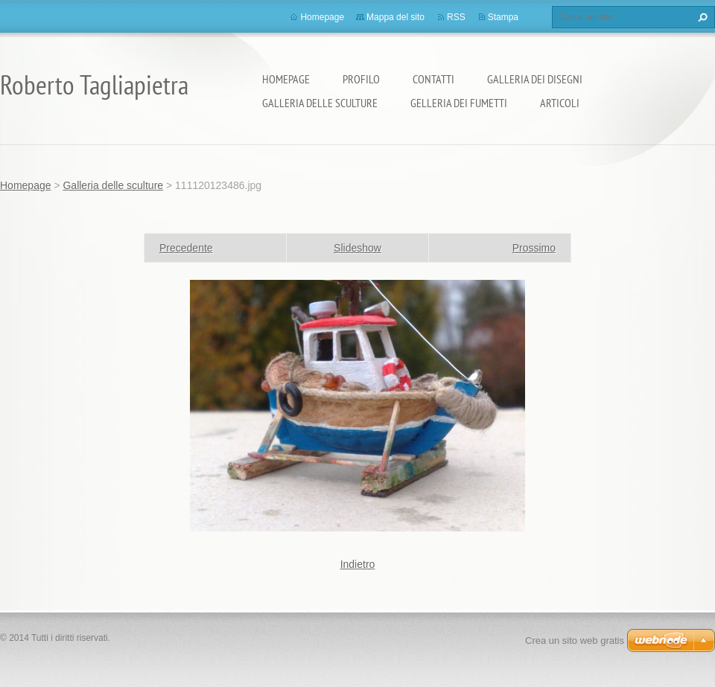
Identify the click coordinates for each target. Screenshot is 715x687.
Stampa (503, 17)
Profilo (361, 78)
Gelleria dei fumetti (458, 102)
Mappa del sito (395, 17)
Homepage (286, 78)
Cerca (701, 17)
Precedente (186, 248)
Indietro (357, 564)
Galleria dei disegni (534, 78)
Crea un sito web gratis (574, 640)
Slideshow (357, 248)
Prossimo (534, 248)
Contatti (433, 78)
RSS (456, 17)
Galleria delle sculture (320, 102)
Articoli (559, 102)
